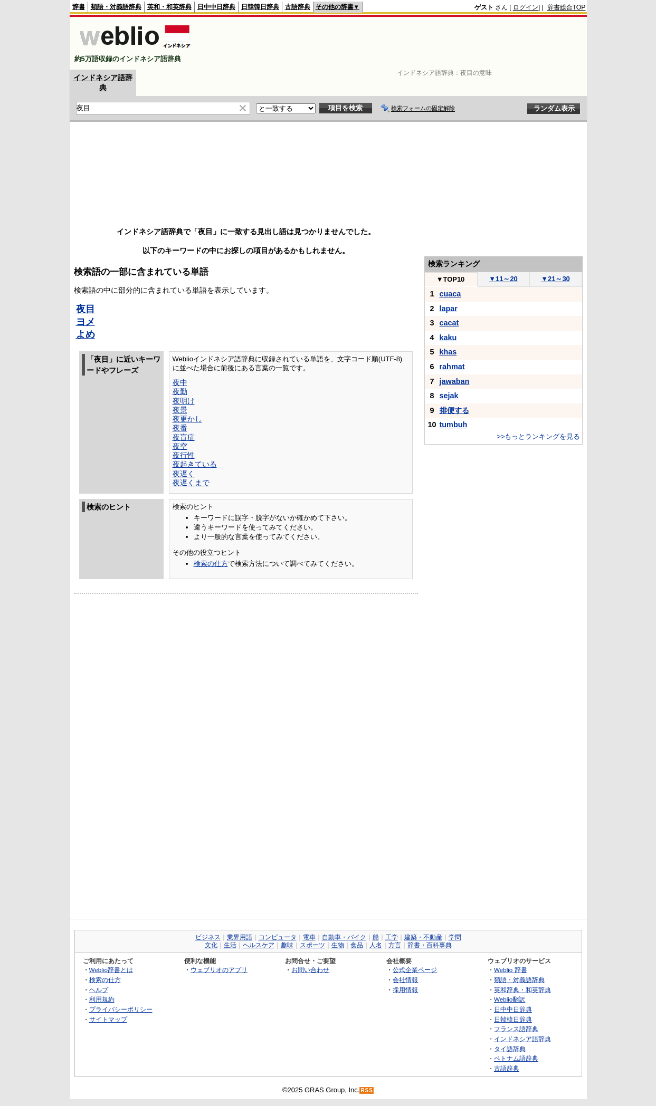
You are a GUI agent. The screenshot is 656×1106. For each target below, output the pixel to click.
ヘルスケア (258, 945)
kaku (448, 337)
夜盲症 (184, 437)
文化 (211, 945)
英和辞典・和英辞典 (522, 989)
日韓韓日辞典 (260, 7)
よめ (85, 334)
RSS (366, 1090)
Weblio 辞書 (510, 969)
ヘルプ (98, 989)
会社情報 (405, 979)
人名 (375, 945)
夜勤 (180, 391)
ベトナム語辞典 (516, 1058)
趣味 (287, 945)
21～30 (555, 279)
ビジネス (208, 937)
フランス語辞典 (516, 1028)
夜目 (85, 309)
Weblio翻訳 (509, 999)
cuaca (450, 294)
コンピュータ (278, 937)
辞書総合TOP (566, 7)
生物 (337, 945)
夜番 (180, 428)
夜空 (180, 446)
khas (448, 352)
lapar (449, 308)
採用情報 (405, 989)
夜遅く (184, 473)
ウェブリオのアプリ (219, 969)
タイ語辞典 (510, 1048)
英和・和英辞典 (169, 7)
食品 (356, 945)
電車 (309, 937)
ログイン (525, 7)
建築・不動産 (423, 937)
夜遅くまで (191, 482)
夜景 (180, 410)
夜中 (180, 382)
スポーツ (312, 945)
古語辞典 (297, 7)
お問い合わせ (310, 969)
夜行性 (184, 455)
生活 (230, 945)
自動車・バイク (344, 937)
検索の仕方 (211, 564)
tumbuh (454, 424)
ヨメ (85, 321)
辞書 (78, 7)
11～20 (503, 279)
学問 (455, 937)
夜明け (184, 401)
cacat (449, 323)
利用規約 (102, 999)
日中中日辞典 (216, 7)
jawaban (455, 381)
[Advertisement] (394, 43)
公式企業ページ (415, 969)
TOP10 (450, 279)
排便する (454, 410)
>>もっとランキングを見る (538, 436)
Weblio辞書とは (111, 969)
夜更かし (187, 419)
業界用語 (239, 937)
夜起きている (195, 464)
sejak (449, 395)
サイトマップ (108, 1019)
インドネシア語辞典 (522, 1038)
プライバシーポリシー (121, 1009)
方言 (394, 945)
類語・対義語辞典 (116, 7)
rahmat (452, 366)
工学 (391, 937)
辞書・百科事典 (429, 945)
